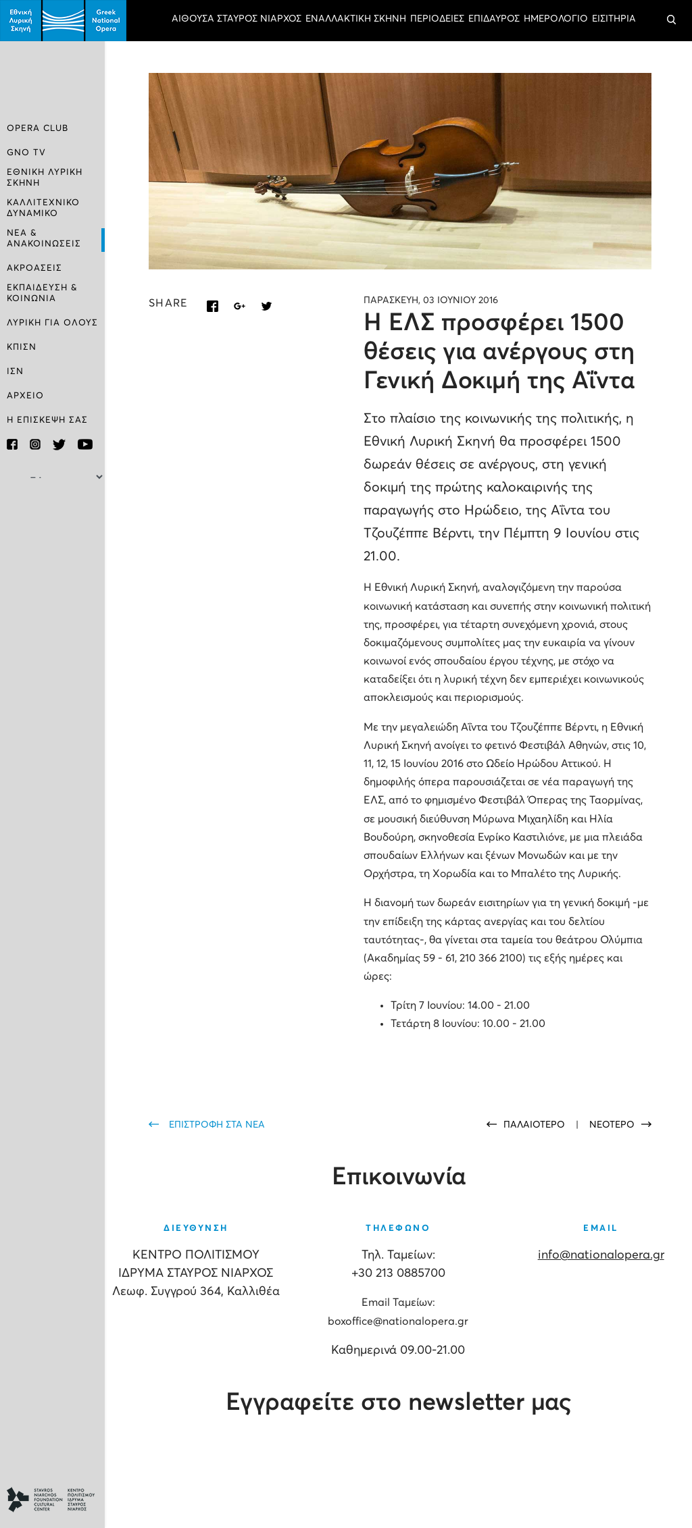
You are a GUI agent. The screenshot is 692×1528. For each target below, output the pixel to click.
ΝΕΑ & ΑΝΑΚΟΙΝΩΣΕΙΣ (44, 238)
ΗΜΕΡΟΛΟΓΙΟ (556, 19)
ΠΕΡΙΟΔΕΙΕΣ (437, 19)
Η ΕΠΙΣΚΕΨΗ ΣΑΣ (47, 420)
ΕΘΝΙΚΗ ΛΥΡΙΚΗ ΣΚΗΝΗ (44, 178)
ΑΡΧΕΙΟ (25, 396)
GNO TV (26, 153)
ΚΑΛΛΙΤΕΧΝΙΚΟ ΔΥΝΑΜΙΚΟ (43, 208)
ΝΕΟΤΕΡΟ (612, 1125)
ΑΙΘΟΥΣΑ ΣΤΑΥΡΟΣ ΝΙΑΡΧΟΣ (236, 19)
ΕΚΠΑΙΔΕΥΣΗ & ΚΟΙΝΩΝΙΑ (42, 293)
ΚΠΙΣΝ (21, 347)
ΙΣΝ (15, 371)
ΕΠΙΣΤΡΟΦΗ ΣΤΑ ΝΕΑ (217, 1125)
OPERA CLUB (37, 128)
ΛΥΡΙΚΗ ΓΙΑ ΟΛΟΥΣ (52, 323)
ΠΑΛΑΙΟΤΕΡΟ (535, 1125)
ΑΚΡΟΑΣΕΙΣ (34, 268)
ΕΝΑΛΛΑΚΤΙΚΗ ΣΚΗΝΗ (355, 19)
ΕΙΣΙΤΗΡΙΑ (614, 19)
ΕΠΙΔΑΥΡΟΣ (494, 19)
